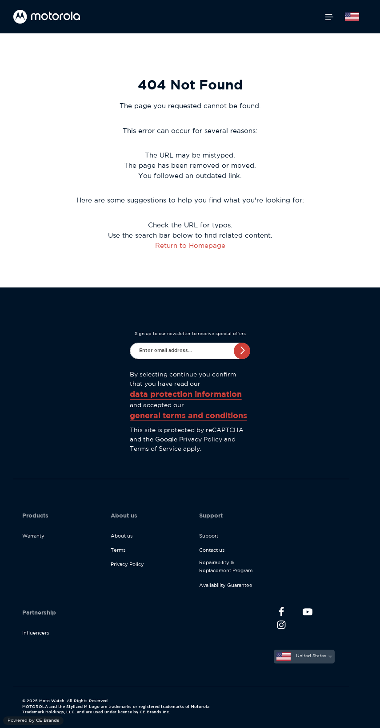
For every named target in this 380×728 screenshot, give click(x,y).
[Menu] (329, 17)
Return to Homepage (190, 246)
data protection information (186, 394)
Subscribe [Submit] (242, 350)
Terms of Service (155, 449)
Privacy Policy (200, 439)
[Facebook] (281, 613)
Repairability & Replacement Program (225, 567)
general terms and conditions (188, 416)
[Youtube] (307, 613)
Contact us (211, 550)
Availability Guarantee (225, 585)
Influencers (35, 633)
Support (208, 536)
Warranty (33, 536)
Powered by (33, 721)
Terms (118, 550)
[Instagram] (281, 626)
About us (121, 536)
